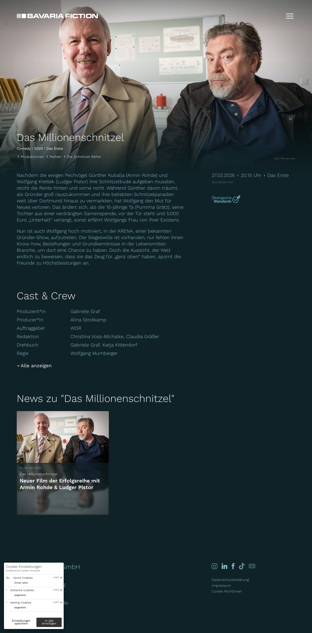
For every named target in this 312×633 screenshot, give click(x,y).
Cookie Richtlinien (227, 591)
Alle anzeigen (36, 365)
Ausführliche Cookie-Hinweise (23, 570)
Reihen (55, 157)
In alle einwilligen (49, 622)
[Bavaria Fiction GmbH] (57, 16)
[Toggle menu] (290, 16)
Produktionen (32, 157)
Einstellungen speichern (21, 622)
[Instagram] (214, 566)
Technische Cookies (19, 577)
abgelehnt (20, 595)
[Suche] (277, 16)
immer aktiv (21, 582)
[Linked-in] (223, 566)
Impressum (221, 585)
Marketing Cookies (18, 602)
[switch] (17, 583)
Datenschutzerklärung (230, 580)
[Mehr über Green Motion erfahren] (227, 199)
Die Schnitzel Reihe (84, 157)
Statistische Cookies (20, 590)
